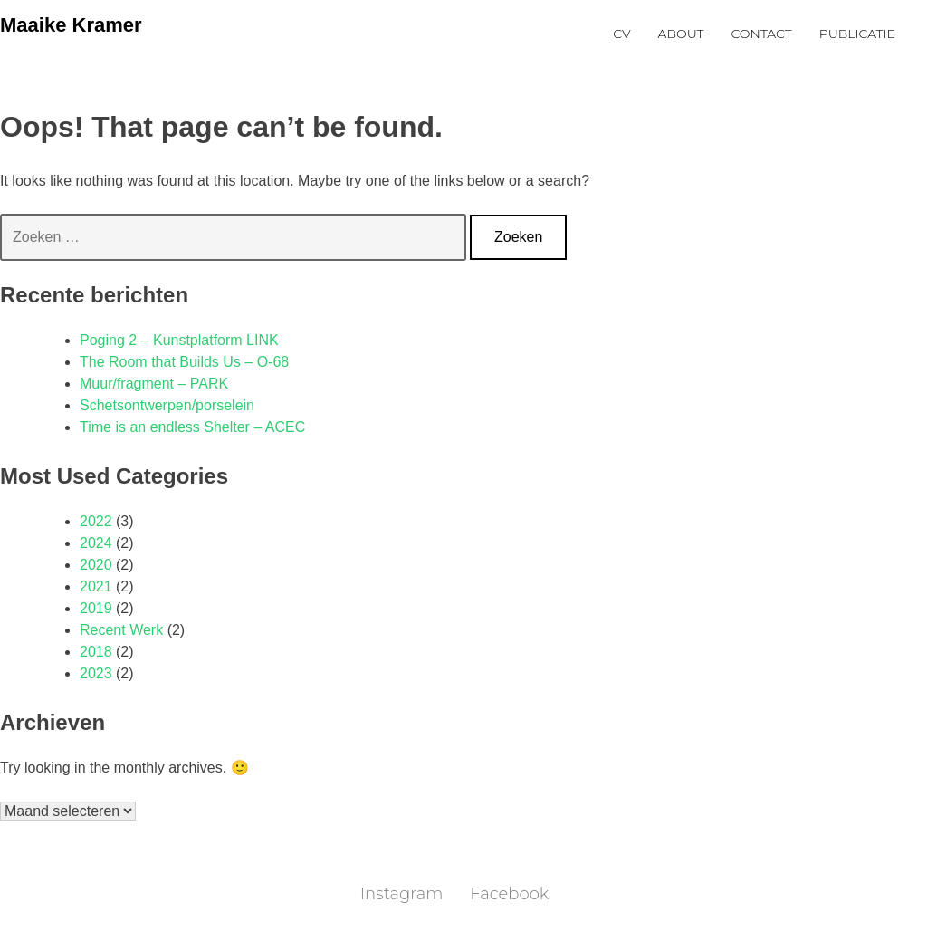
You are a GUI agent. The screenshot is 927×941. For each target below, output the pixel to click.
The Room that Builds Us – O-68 (184, 362)
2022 (96, 521)
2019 (96, 608)
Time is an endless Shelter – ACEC (192, 427)
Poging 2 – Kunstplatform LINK (179, 340)
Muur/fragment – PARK (154, 383)
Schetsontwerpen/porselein (167, 405)
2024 (96, 543)
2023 (96, 673)
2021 (96, 586)
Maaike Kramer (71, 25)
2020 (96, 564)
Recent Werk (121, 630)
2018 (96, 651)
